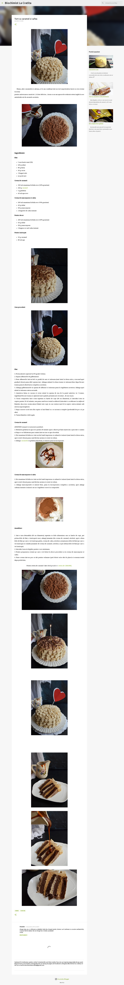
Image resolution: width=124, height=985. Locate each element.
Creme (17, 910)
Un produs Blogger (62, 979)
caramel (25, 188)
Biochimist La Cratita (18, 2)
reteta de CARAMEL (65, 566)
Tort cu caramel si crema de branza (99, 96)
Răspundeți (23, 935)
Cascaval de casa (93, 69)
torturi (22, 910)
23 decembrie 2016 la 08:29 (32, 926)
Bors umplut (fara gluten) (96, 123)
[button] (15, 24)
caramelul (24, 441)
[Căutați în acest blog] (114, 3)
